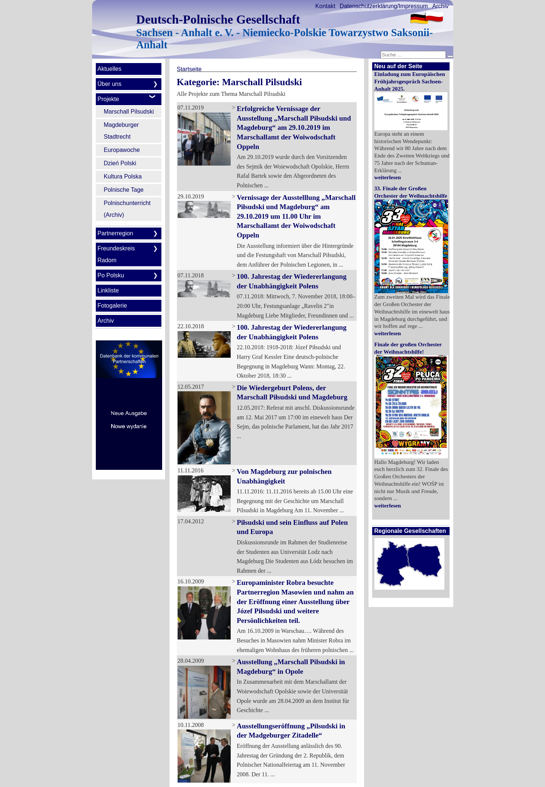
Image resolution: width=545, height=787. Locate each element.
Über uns (110, 84)
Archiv (440, 6)
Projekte (108, 99)
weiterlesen (387, 177)
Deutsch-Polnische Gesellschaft (218, 19)
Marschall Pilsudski (129, 111)
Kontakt (325, 6)
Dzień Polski (120, 163)
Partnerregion (115, 233)
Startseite (189, 69)
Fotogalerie (112, 305)
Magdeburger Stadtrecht (121, 131)
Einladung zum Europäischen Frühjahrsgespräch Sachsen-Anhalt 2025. (409, 81)
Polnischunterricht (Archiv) (127, 209)
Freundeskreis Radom (116, 254)
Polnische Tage (124, 190)
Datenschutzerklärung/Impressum (384, 6)
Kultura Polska (123, 176)
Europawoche (122, 150)
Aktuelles (110, 69)
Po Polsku (111, 275)
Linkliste (108, 290)
